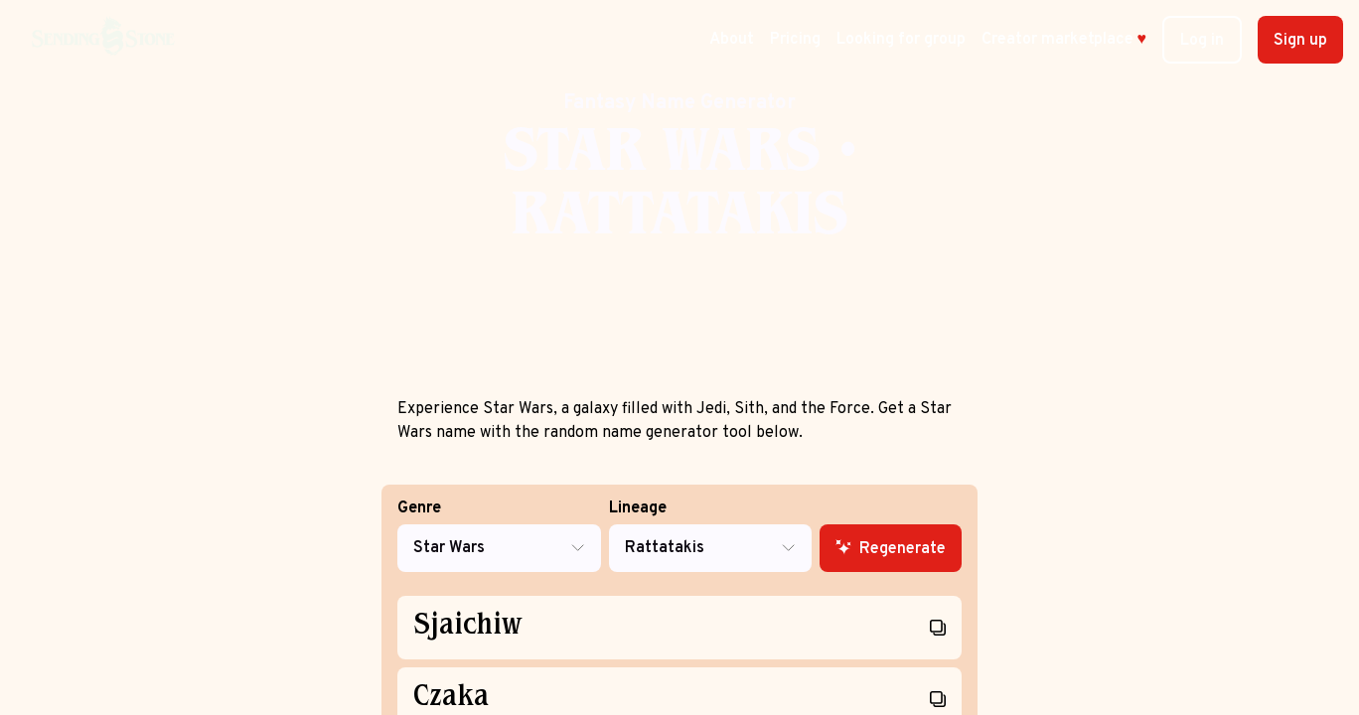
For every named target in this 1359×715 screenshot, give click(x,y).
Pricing (795, 40)
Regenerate (890, 549)
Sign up (1300, 41)
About (731, 40)
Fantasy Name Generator (679, 103)
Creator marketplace (1064, 40)
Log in (1202, 41)
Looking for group (901, 40)
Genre (499, 536)
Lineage (711, 536)
